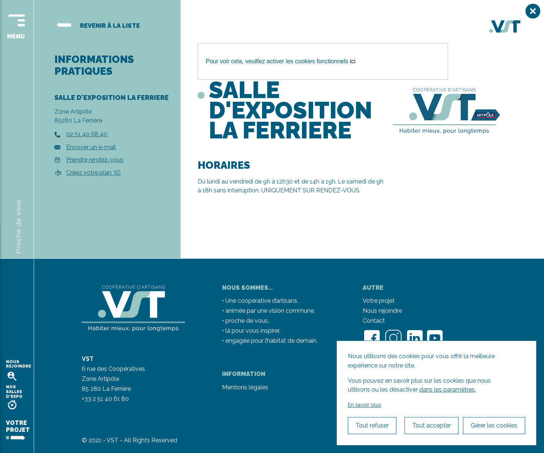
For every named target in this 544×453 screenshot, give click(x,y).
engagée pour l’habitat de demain (270, 340)
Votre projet (379, 300)
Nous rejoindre (382, 310)
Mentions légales (245, 387)
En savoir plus (364, 405)
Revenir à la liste (98, 25)
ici (353, 61)
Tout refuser (372, 425)
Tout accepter (431, 425)
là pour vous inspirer (252, 330)
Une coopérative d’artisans (261, 300)
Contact (374, 320)
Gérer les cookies (494, 425)
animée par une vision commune (269, 310)
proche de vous (246, 320)
